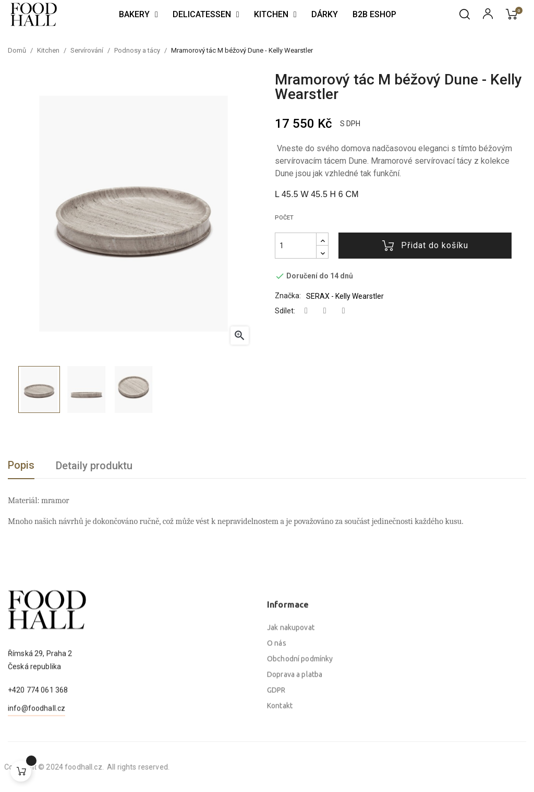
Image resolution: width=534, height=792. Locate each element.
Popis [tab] (21, 465)
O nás (276, 733)
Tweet (324, 311)
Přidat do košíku (425, 245)
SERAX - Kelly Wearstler (345, 296)
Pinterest (343, 311)
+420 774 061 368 (38, 729)
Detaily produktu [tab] (94, 465)
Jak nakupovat (290, 718)
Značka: (288, 295)
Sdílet (306, 311)
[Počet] (296, 246)
